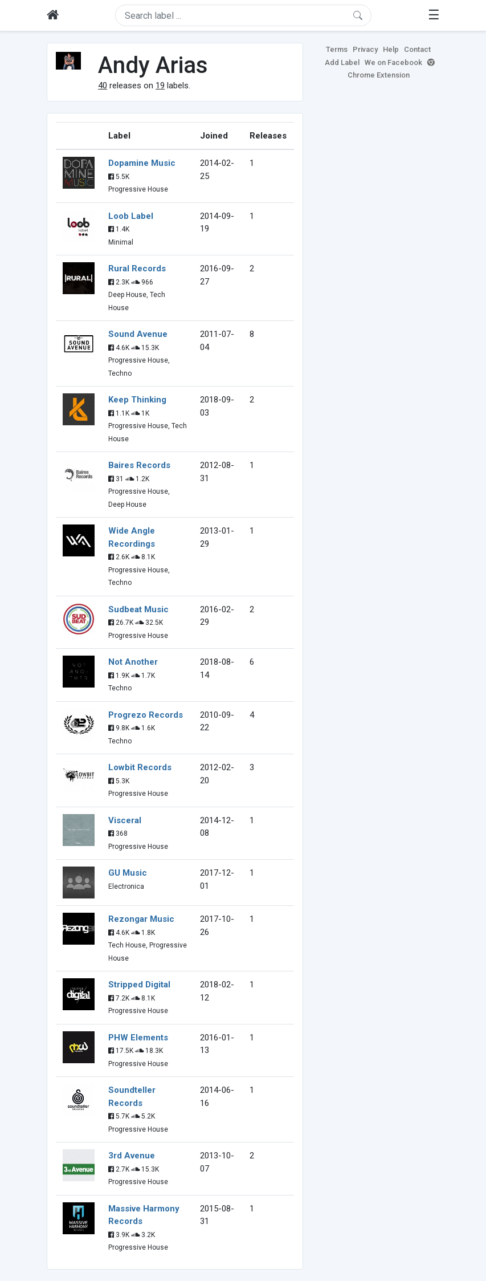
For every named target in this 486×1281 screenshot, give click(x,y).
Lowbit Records (139, 767)
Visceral (124, 820)
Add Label (342, 62)
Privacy (365, 49)
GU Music (127, 873)
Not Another (133, 662)
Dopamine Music (141, 163)
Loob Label (130, 216)
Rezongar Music (141, 919)
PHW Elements (138, 1037)
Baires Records (139, 465)
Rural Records (137, 268)
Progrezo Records (145, 715)
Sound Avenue (138, 334)
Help (391, 49)
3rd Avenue (131, 1155)
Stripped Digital (139, 984)
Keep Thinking (137, 400)
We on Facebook (393, 62)
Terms (337, 49)
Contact (417, 49)
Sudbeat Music (138, 609)
